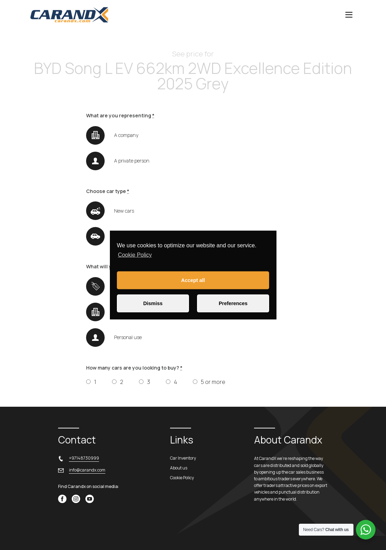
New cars (124, 210)
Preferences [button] (233, 303)
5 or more (213, 382)
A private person (131, 160)
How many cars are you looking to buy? (134, 367)
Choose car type (107, 191)
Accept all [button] (193, 280)
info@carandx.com (87, 470)
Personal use (128, 337)
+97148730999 (84, 458)
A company (126, 135)
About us (178, 468)
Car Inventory (183, 458)
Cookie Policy (135, 255)
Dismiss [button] (152, 303)
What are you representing (120, 115)
